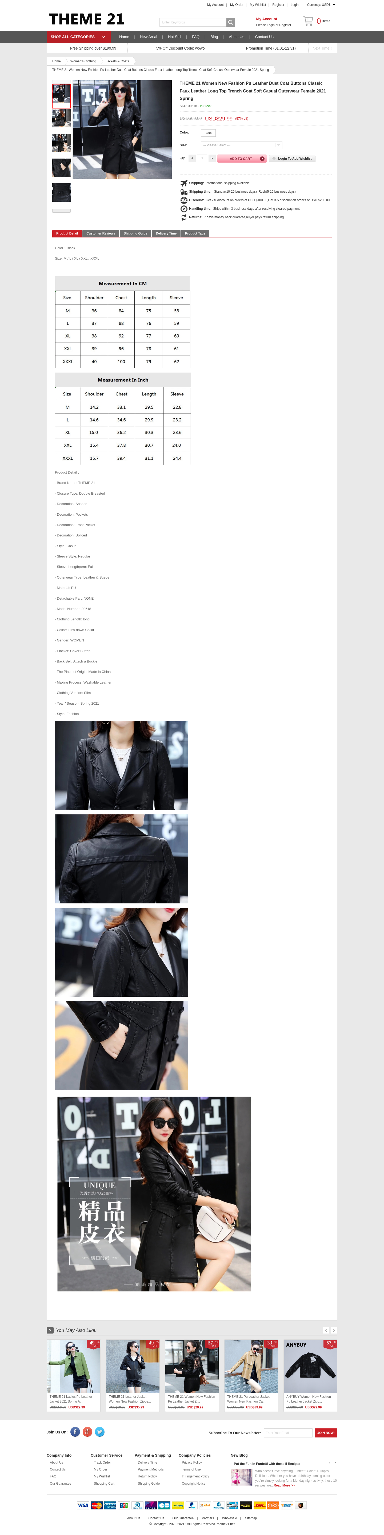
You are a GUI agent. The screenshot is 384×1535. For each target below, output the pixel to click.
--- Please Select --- (216, 145)
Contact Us (264, 37)
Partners (208, 1518)
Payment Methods (151, 1469)
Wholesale (229, 1518)
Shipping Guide (149, 1483)
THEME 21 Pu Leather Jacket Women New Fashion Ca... (248, 1399)
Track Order (102, 1462)
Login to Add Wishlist (294, 158)
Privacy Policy (192, 1462)
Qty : (183, 158)
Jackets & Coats (117, 61)
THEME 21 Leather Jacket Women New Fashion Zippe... (130, 1399)
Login (294, 5)
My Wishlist (258, 5)
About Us (236, 37)
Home (124, 37)
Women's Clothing (83, 61)
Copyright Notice (194, 1483)
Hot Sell (174, 37)
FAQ (195, 37)
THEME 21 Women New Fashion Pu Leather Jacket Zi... (191, 1399)
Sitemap (251, 1518)
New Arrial (148, 37)
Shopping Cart (104, 1483)
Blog (214, 37)
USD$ (326, 5)
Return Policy (147, 1476)
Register (279, 5)
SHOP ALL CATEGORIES (73, 37)
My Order (236, 5)
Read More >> (284, 1485)
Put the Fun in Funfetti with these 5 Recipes (267, 1464)
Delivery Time (147, 1462)
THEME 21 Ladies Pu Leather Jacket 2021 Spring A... (71, 1399)
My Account (215, 5)
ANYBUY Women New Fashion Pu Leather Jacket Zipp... (308, 1399)
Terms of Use (191, 1469)
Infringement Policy (195, 1476)
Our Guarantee (60, 1483)
